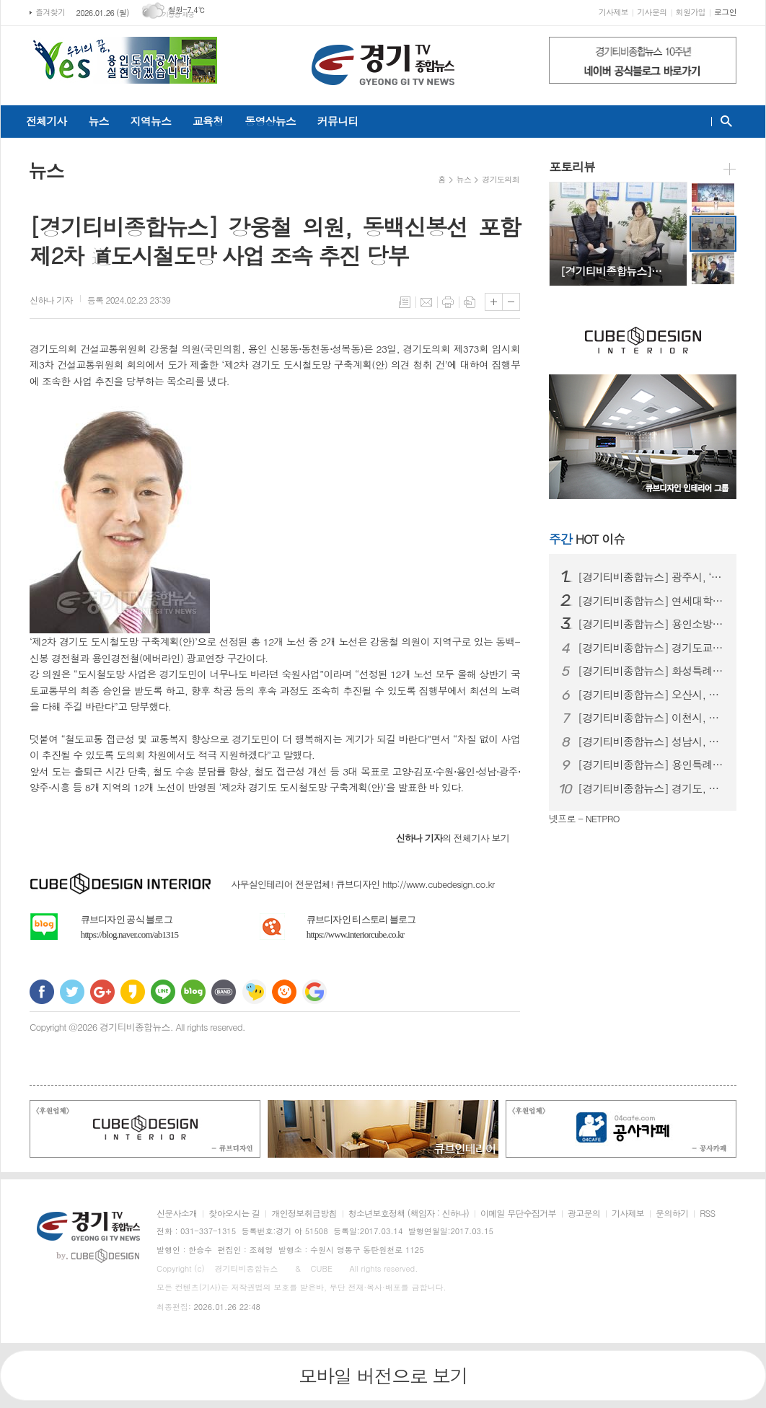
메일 (426, 302)
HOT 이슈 (587, 538)
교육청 (208, 120)
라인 (163, 992)
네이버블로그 (193, 992)
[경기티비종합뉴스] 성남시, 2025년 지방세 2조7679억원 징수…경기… (651, 741)
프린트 (448, 302)
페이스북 (42, 992)
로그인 (725, 11)
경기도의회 (500, 179)
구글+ (102, 992)
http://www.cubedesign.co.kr (438, 884)
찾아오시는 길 (234, 1213)
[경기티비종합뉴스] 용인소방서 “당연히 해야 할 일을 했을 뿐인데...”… (651, 624)
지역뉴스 (151, 120)
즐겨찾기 (50, 11)
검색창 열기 (723, 121)
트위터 (72, 992)
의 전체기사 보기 (452, 838)
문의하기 (672, 1213)
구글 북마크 (314, 992)
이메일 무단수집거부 (518, 1213)
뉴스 (98, 120)
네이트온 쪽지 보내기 (254, 992)
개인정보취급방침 (303, 1213)
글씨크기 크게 (494, 302)
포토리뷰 (572, 166)
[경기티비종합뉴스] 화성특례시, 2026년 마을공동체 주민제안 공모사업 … (651, 671)
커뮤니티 (337, 120)
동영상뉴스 (270, 120)
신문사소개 (177, 1213)
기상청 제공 (178, 14)
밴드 (223, 992)
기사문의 (651, 11)
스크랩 (469, 302)
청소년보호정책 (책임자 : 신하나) (408, 1213)
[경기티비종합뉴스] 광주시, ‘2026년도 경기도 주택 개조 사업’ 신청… (651, 577)
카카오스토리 (132, 992)
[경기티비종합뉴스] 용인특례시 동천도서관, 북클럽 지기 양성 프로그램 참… (651, 764)
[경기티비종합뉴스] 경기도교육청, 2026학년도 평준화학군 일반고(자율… (651, 648)
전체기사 (46, 120)
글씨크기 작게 (511, 302)
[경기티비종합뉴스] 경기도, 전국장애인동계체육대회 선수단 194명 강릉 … (651, 788)
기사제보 (613, 11)
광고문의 (584, 1213)
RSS (707, 1213)
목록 (404, 302)
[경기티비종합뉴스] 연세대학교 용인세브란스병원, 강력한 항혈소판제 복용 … (651, 601)
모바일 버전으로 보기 (383, 1376)
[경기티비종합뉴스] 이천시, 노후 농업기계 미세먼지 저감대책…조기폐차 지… (651, 717)
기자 (51, 300)
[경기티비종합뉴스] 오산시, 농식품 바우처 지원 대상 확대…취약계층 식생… (651, 694)
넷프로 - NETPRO (584, 818)
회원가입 (690, 11)
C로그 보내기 (284, 992)
